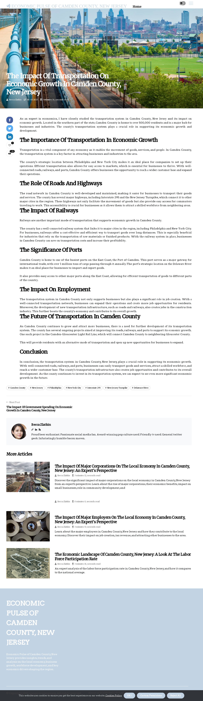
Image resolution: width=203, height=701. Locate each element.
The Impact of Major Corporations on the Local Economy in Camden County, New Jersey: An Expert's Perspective (122, 468)
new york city (74, 388)
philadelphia (55, 388)
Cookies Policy (113, 695)
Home (137, 7)
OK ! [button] (129, 695)
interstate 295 (94, 388)
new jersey (37, 388)
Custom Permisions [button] (151, 695)
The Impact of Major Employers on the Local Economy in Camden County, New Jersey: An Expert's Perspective (120, 519)
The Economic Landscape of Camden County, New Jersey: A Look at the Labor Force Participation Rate (123, 556)
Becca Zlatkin (15, 99)
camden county (17, 388)
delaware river (141, 388)
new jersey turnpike (117, 388)
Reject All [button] (175, 695)
